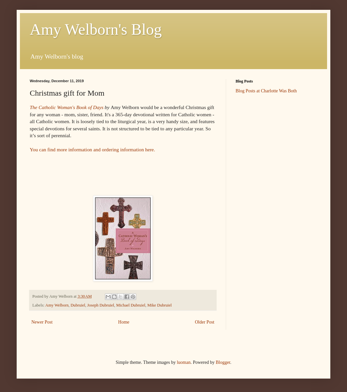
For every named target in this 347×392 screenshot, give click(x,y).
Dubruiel (78, 305)
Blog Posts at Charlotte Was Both (266, 90)
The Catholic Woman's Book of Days (66, 107)
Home (123, 322)
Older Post (205, 322)
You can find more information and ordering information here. (93, 149)
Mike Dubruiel (159, 305)
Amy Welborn (57, 305)
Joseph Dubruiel (100, 305)
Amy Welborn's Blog (96, 29)
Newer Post (42, 322)
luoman (183, 362)
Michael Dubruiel (130, 305)
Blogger (223, 362)
